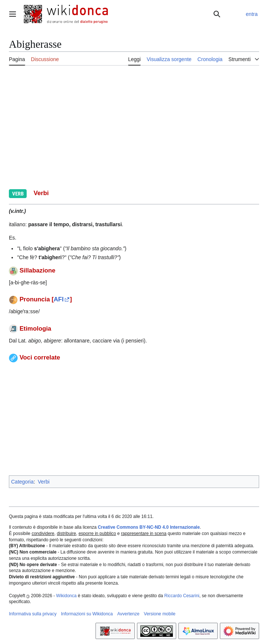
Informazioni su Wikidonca (87, 613)
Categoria (22, 482)
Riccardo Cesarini (182, 595)
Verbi (44, 482)
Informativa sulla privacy (33, 613)
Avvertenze (128, 613)
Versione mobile (159, 613)
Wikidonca (66, 595)
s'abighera (47, 248)
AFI (59, 299)
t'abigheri (49, 257)
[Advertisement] (134, 418)
